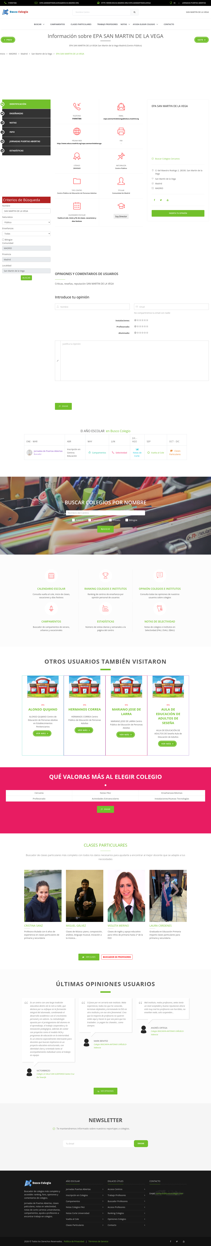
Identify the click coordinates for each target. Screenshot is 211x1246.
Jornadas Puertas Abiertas (194, 3)
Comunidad (7, 243)
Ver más (42, 733)
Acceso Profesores (116, 1207)
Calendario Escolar (51, 588)
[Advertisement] (105, 77)
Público (77, 520)
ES (172, 3)
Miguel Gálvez (76, 925)
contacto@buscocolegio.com (169, 1193)
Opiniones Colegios (117, 1219)
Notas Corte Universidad (77, 1213)
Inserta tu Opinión (178, 213)
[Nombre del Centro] (105, 512)
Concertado (96, 520)
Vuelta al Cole (155, 452)
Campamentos (57, 24)
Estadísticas (105, 621)
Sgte (202, 39)
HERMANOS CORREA (84, 709)
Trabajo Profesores (107, 24)
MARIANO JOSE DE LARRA (126, 711)
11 (142, 320)
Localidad (6, 265)
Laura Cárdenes (160, 925)
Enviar (63, 406)
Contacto (169, 24)
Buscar (38, 24)
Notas (124, 24)
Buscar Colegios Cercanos (167, 158)
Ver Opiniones (105, 1091)
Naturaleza (7, 217)
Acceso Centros (115, 1189)
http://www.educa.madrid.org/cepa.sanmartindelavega (124, 3)
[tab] (26, 104)
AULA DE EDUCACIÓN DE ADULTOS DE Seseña (168, 716)
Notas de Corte (137, 452)
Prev (8, 39)
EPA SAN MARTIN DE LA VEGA (170, 106)
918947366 (10, 3)
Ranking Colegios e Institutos (105, 588)
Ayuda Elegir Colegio (144, 24)
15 (145, 320)
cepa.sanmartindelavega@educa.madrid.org (57, 3)
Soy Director (121, 216)
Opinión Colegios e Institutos (160, 588)
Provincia (6, 254)
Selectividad (119, 452)
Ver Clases (89, 957)
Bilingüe (8, 239)
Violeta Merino (118, 925)
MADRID (159, 188)
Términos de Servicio (98, 1241)
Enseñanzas (7, 228)
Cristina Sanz (33, 925)
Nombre (6, 205)
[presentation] (77, 392)
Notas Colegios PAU (75, 1207)
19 (147, 320)
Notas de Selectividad (159, 621)
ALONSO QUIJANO (42, 709)
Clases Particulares (81, 24)
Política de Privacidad (74, 1241)
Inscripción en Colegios (77, 1195)
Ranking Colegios (116, 1213)
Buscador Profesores (118, 1201)
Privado (114, 520)
